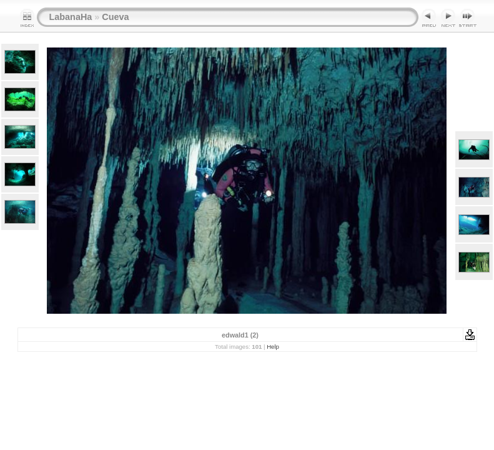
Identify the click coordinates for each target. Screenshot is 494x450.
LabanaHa (70, 17)
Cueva (115, 17)
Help (273, 346)
